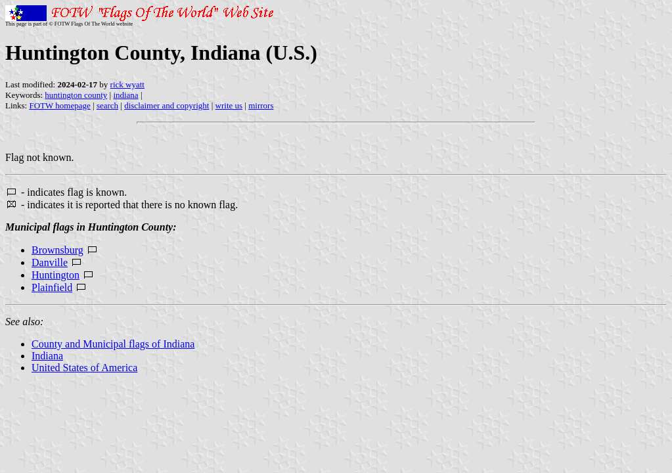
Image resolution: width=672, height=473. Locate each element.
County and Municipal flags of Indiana (113, 343)
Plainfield (52, 287)
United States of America (84, 367)
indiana (125, 95)
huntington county (76, 95)
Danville (50, 262)
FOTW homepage (59, 105)
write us (229, 105)
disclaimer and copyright (166, 105)
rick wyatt (127, 84)
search (107, 105)
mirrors (260, 105)
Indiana (47, 355)
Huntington (55, 275)
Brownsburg (57, 250)
